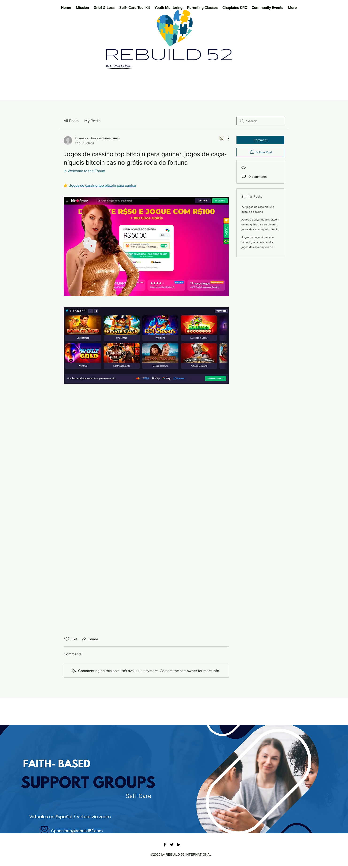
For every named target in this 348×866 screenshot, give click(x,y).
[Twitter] (171, 844)
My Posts (92, 121)
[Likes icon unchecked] (67, 639)
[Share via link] (89, 639)
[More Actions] (226, 138)
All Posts (71, 121)
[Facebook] (164, 844)
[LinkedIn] (178, 844)
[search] (260, 121)
